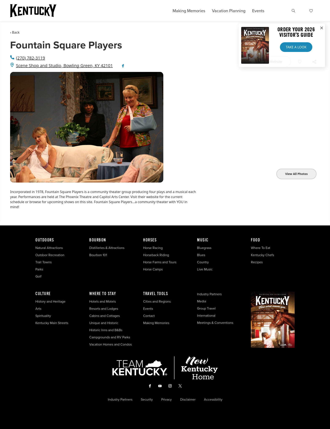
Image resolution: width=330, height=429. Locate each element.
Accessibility (213, 399)
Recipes (257, 262)
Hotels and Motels (102, 301)
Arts (38, 308)
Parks (39, 269)
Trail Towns (43, 262)
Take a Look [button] (296, 47)
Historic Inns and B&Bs (105, 330)
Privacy (166, 399)
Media (201, 301)
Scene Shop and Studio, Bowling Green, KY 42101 (64, 65)
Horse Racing (153, 247)
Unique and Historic (103, 322)
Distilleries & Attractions (106, 247)
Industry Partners (209, 294)
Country (203, 262)
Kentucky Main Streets (51, 322)
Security (147, 399)
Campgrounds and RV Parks (109, 337)
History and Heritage (50, 301)
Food (255, 240)
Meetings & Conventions (215, 322)
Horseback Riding (156, 255)
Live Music (205, 269)
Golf (38, 276)
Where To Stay (102, 294)
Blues (201, 255)
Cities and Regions (157, 301)
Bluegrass (204, 247)
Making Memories (189, 11)
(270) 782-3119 (30, 58)
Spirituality (43, 315)
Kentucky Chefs (262, 255)
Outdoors (44, 240)
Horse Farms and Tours (159, 262)
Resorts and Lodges (103, 308)
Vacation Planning (228, 11)
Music (203, 240)
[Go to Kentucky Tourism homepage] (33, 10)
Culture (43, 294)
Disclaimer (188, 399)
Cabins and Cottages (104, 315)
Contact (149, 315)
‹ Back (15, 32)
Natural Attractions (49, 247)
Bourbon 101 (98, 255)
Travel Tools (155, 294)
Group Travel (206, 308)
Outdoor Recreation (49, 255)
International (206, 315)
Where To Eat (260, 247)
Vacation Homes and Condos (110, 344)
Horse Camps (153, 269)
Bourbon (97, 240)
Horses (150, 240)
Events (258, 11)
